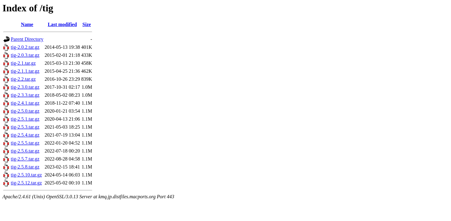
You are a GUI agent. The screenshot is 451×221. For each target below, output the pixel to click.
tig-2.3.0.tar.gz (25, 87)
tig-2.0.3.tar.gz (25, 55)
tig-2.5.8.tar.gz (25, 166)
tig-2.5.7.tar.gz (25, 158)
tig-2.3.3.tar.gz (25, 95)
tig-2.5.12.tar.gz (26, 182)
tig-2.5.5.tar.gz (25, 142)
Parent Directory (27, 39)
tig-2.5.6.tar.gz (25, 150)
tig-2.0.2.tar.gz (25, 47)
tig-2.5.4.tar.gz (25, 135)
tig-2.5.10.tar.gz (26, 174)
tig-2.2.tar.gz (23, 79)
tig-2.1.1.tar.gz (25, 71)
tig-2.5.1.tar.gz (25, 119)
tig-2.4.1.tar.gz (25, 103)
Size (86, 24)
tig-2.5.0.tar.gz (25, 111)
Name (27, 24)
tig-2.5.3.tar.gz (25, 127)
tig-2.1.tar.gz (23, 63)
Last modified (62, 24)
